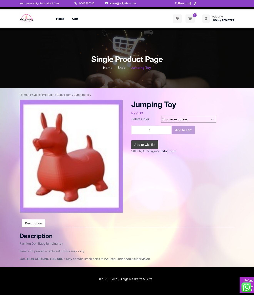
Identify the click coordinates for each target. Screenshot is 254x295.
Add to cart (183, 130)
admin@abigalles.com (122, 3)
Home (60, 19)
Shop (122, 68)
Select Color (140, 119)
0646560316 (86, 3)
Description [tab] (33, 223)
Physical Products (42, 95)
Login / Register (223, 20)
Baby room (64, 95)
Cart (75, 19)
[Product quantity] (151, 130)
